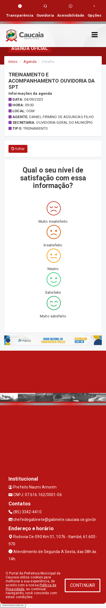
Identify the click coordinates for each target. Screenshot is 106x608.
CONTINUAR (82, 585)
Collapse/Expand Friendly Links (12, 605)
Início (13, 61)
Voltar (18, 149)
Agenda (30, 61)
